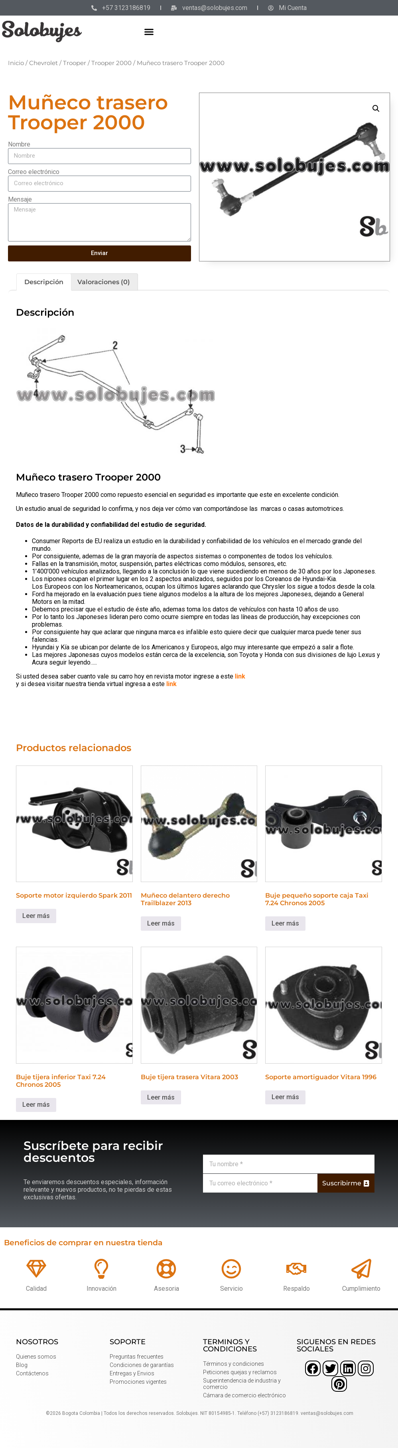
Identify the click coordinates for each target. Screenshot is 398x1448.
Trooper (74, 63)
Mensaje (20, 199)
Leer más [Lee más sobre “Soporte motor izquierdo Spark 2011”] (36, 916)
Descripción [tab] (43, 282)
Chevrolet (43, 63)
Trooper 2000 (111, 63)
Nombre (19, 144)
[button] (148, 31)
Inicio (16, 63)
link (240, 676)
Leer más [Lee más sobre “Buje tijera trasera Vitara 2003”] (161, 1097)
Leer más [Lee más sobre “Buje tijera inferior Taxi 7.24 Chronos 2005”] (36, 1104)
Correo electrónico (33, 172)
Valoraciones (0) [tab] (103, 282)
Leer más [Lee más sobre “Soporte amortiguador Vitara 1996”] (285, 1097)
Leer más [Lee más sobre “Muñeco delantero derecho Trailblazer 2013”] (161, 923)
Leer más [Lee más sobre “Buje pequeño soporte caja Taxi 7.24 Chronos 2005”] (285, 923)
